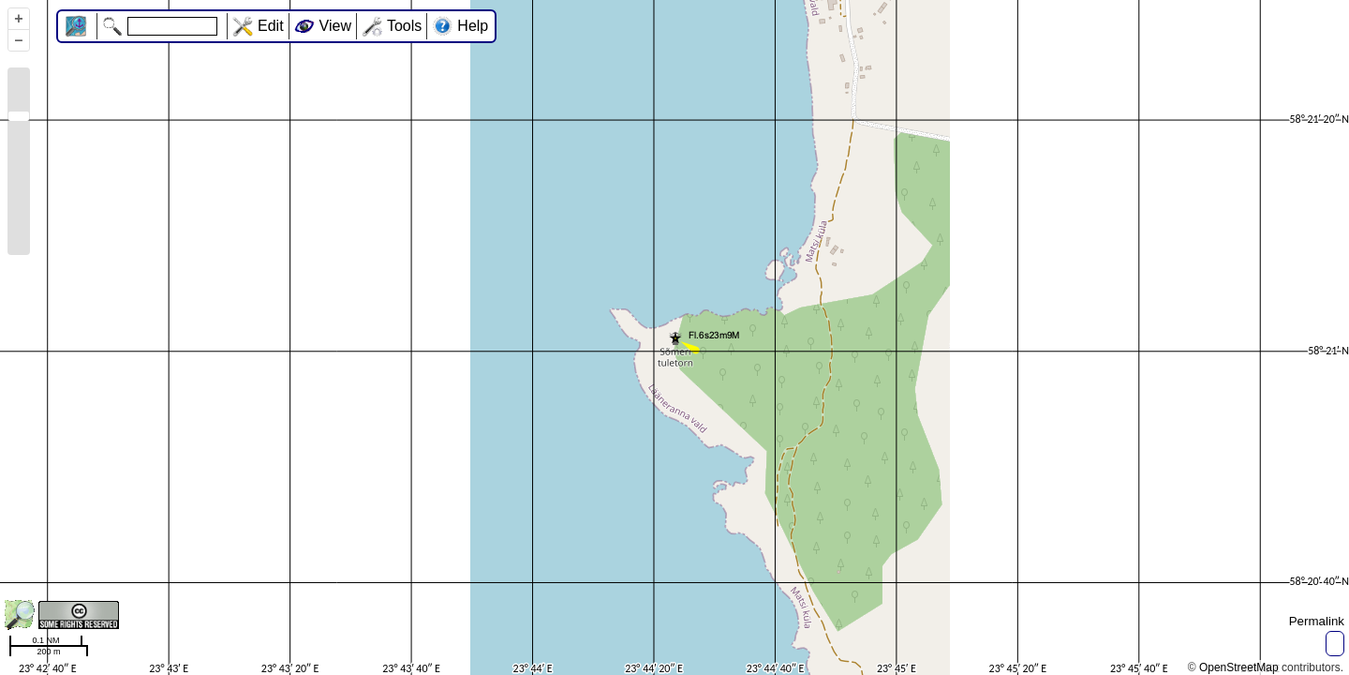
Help (472, 26)
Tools (404, 26)
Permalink (1316, 621)
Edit (271, 26)
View (335, 26)
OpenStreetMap (1239, 667)
